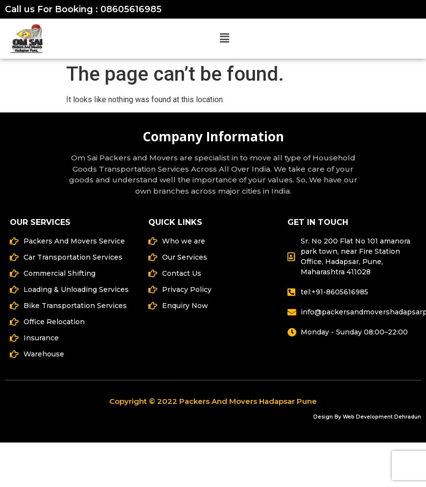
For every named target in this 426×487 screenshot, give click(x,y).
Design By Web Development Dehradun (367, 417)
